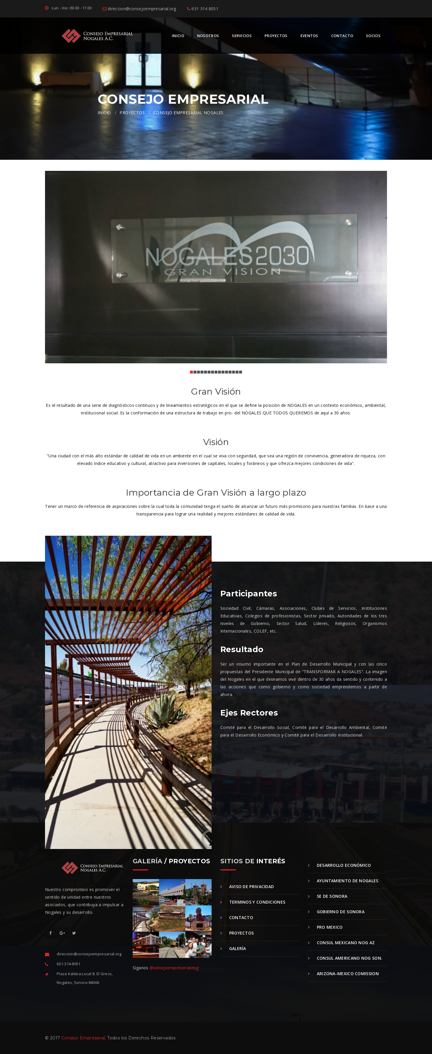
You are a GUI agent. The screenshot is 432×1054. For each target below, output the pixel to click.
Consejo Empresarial (83, 1038)
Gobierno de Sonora (336, 911)
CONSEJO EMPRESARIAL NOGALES (188, 112)
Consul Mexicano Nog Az (341, 942)
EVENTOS (309, 35)
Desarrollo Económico (339, 865)
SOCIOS (373, 35)
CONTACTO (342, 35)
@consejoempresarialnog (174, 967)
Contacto (236, 917)
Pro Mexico (325, 927)
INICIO (178, 35)
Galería (233, 948)
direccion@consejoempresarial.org (139, 8)
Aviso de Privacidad (247, 886)
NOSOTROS (208, 35)
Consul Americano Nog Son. (345, 958)
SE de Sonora (327, 896)
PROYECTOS (276, 35)
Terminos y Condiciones (252, 902)
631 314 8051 (202, 8)
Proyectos (237, 933)
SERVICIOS (242, 35)
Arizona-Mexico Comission (343, 973)
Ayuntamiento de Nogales (343, 880)
